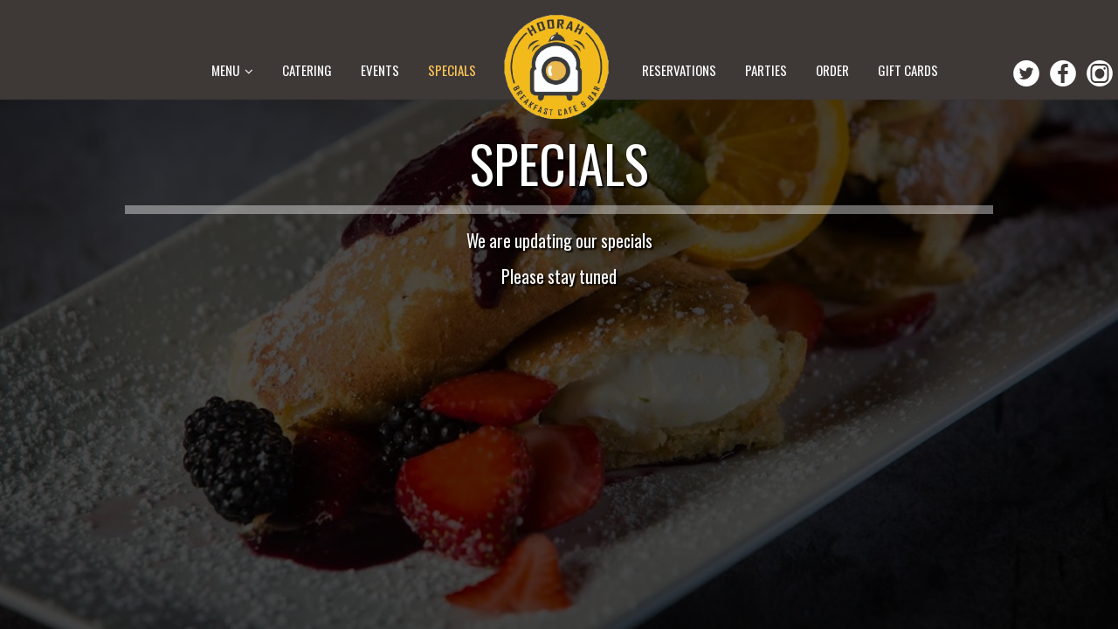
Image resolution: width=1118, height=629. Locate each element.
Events (381, 69)
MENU (232, 70)
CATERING (307, 69)
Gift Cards (908, 69)
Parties (767, 69)
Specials (452, 69)
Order (834, 69)
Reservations (680, 69)
